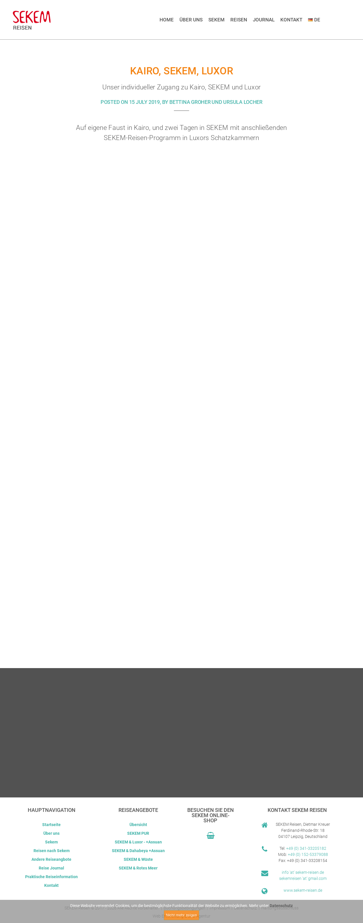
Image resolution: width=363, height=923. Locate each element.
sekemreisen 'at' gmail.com (303, 878)
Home (167, 20)
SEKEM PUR (138, 833)
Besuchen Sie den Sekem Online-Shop (210, 815)
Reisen (238, 20)
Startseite (51, 825)
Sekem (216, 20)
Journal (264, 20)
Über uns (191, 20)
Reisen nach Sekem (52, 851)
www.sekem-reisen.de (303, 890)
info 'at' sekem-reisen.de (303, 872)
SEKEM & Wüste (138, 859)
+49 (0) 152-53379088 (308, 854)
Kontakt (291, 20)
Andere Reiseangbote (51, 859)
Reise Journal (51, 868)
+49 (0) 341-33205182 (306, 848)
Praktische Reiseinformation (51, 877)
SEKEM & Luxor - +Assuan (138, 842)
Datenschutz (281, 906)
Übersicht (138, 825)
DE (314, 20)
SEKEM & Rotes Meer (138, 868)
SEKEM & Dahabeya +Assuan (138, 851)
